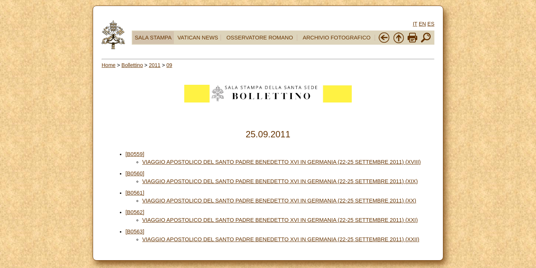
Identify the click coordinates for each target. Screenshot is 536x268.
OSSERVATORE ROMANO (259, 38)
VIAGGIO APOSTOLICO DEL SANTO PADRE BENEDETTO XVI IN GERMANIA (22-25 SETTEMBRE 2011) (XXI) (280, 220)
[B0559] (134, 154)
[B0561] (134, 193)
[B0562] (134, 212)
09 (169, 65)
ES (430, 24)
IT (415, 24)
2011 (154, 65)
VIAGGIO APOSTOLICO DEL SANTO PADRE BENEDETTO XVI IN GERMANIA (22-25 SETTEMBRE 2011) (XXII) (280, 239)
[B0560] (134, 173)
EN (422, 24)
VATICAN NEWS (198, 38)
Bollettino (132, 65)
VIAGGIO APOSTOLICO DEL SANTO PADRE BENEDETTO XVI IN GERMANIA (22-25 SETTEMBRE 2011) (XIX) (280, 181)
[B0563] (134, 231)
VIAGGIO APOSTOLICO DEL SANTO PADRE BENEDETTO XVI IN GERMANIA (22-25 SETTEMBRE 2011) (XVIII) (281, 162)
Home (108, 65)
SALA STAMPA (153, 38)
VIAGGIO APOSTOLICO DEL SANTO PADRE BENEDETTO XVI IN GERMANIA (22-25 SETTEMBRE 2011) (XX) (279, 201)
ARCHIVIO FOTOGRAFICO (336, 38)
